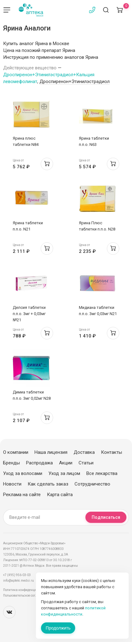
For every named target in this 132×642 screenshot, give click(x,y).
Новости (12, 484)
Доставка (84, 452)
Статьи (86, 463)
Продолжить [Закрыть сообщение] (58, 628)
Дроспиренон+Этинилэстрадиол (74, 81)
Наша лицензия (50, 452)
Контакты (111, 452)
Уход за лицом (64, 473)
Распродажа (39, 463)
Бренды (11, 463)
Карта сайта (60, 494)
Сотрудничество (92, 484)
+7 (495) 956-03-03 (17, 575)
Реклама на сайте (22, 494)
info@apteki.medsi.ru (18, 580)
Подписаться (106, 517)
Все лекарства (101, 473)
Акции (65, 463)
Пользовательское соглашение (26, 595)
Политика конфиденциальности (26, 590)
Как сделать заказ (48, 484)
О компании (15, 452)
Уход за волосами (22, 473)
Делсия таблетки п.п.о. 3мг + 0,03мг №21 (29, 313)
